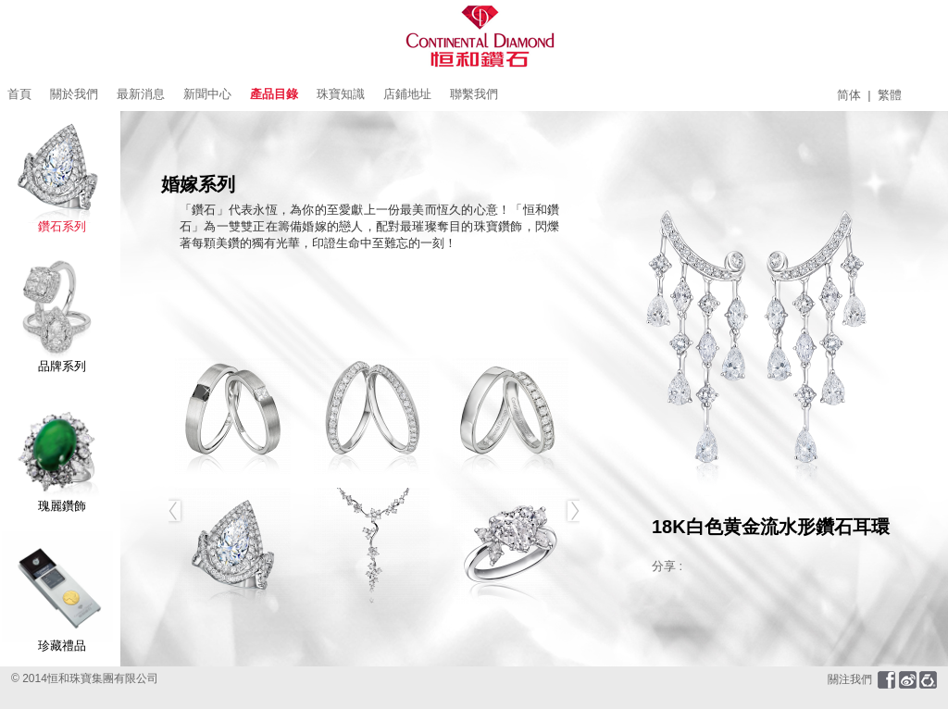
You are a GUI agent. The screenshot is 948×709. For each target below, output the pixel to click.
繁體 (890, 95)
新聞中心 (207, 94)
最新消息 (141, 94)
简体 (849, 95)
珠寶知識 (341, 94)
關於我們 (74, 94)
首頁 (19, 94)
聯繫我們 (474, 94)
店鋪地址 (407, 94)
